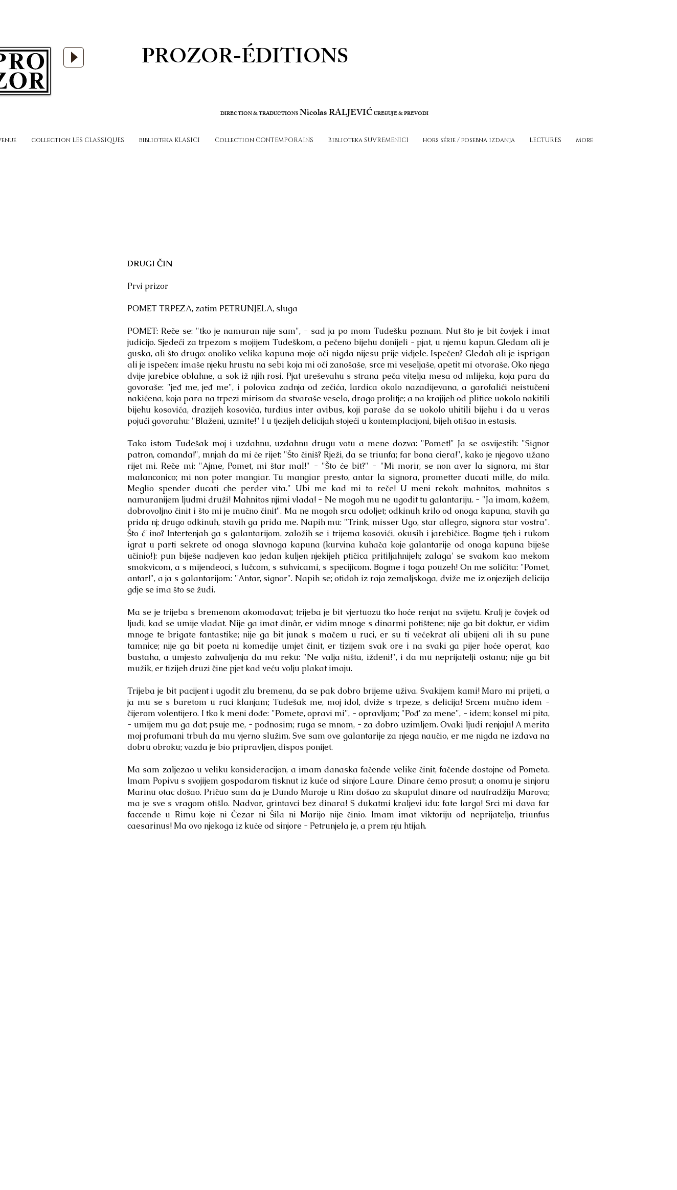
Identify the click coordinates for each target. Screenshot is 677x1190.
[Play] (73, 57)
